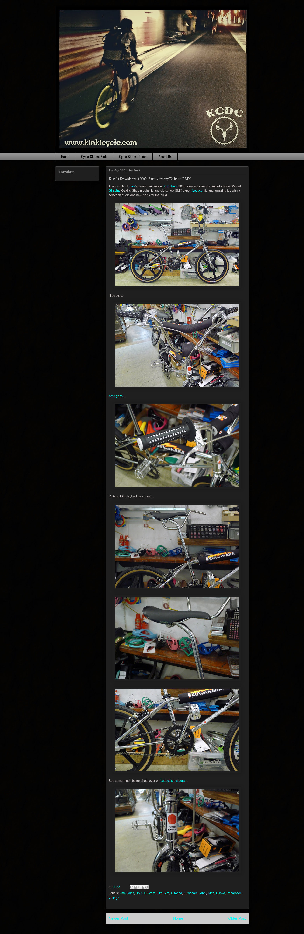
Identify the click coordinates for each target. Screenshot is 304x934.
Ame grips (116, 396)
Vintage (114, 898)
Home (65, 156)
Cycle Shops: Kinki (94, 156)
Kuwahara (170, 186)
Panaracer (234, 893)
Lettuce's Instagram (173, 780)
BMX (139, 893)
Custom (149, 893)
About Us (165, 156)
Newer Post (118, 918)
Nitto (211, 893)
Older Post (237, 918)
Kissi (132, 186)
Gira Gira (163, 893)
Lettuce (197, 190)
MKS (202, 893)
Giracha (114, 190)
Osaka (220, 893)
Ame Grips (126, 893)
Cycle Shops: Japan (133, 156)
